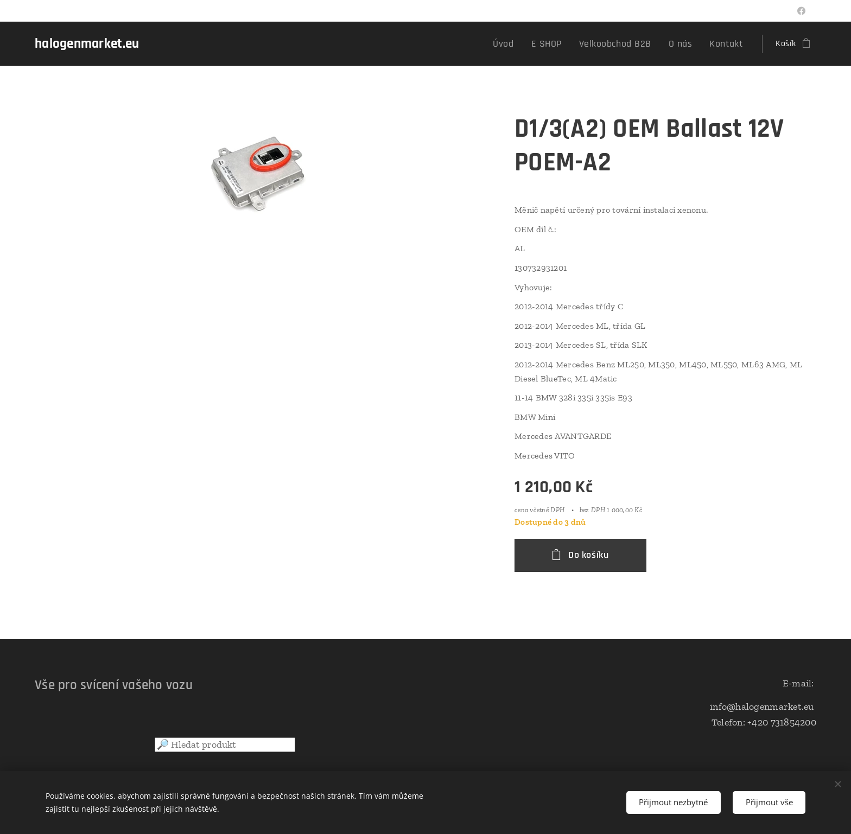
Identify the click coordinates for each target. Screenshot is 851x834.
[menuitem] (524, 44)
